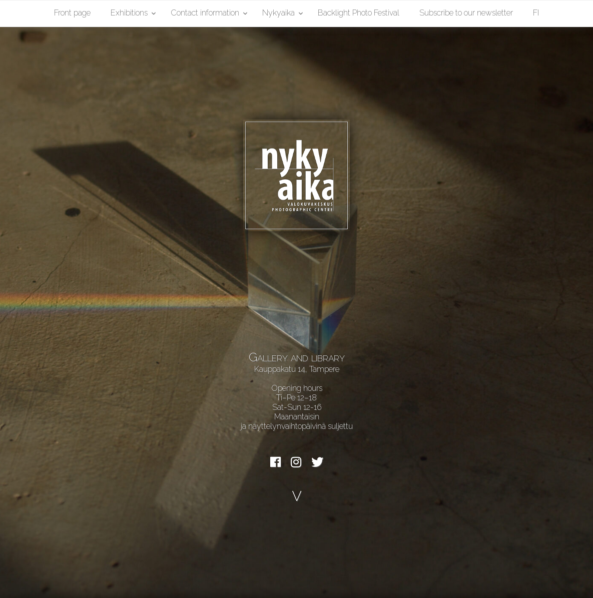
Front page (72, 13)
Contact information (205, 13)
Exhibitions (129, 13)
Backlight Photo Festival (358, 13)
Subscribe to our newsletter (466, 13)
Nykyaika (278, 13)
